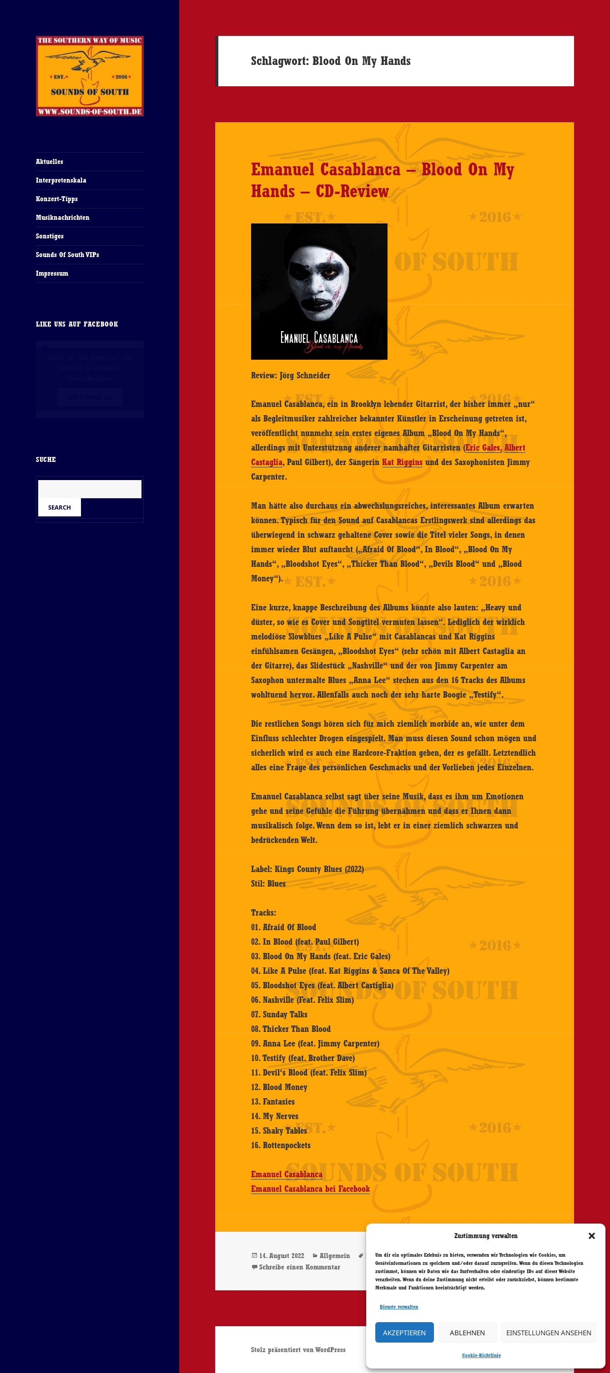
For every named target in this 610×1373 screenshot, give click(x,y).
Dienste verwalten (399, 1307)
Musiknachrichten (63, 217)
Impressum (52, 273)
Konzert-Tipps (57, 198)
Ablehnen (467, 1332)
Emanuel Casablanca (287, 1174)
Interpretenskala (61, 180)
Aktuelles (49, 161)
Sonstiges (50, 236)
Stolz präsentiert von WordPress (298, 1349)
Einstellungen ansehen (548, 1332)
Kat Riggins (402, 462)
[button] (591, 1235)
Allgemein (335, 1255)
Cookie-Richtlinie (481, 1355)
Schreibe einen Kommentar (299, 1267)
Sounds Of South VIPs (67, 254)
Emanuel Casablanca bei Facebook (310, 1189)
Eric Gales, (483, 447)
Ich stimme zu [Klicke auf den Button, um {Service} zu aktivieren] (89, 397)
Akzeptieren (404, 1332)
